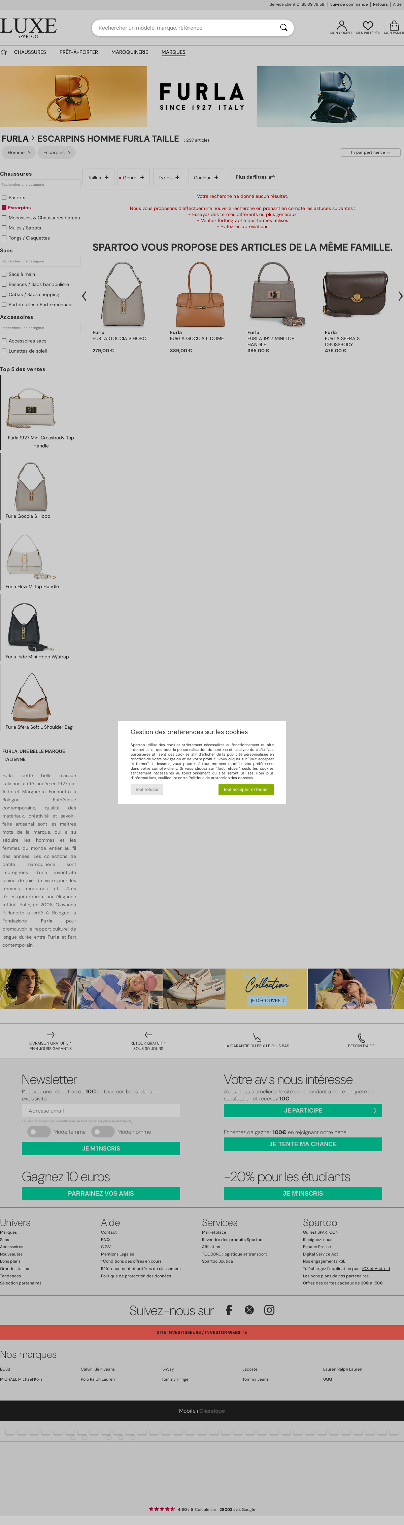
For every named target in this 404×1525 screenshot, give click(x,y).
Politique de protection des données (221, 777)
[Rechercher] (284, 28)
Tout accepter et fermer (246, 789)
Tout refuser (147, 789)
